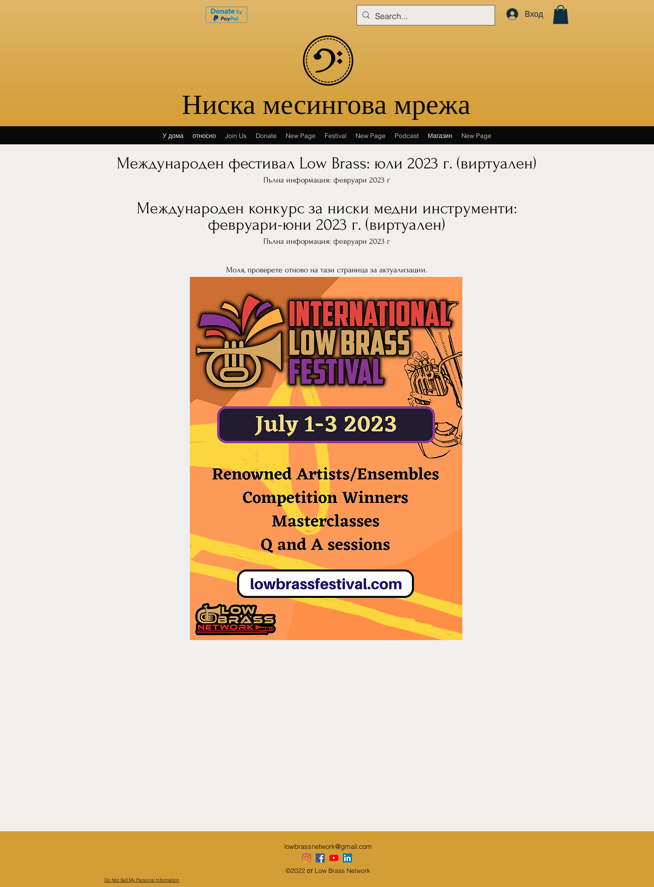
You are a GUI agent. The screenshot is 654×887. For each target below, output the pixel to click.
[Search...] (425, 16)
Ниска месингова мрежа (326, 107)
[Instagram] (306, 857)
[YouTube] (333, 857)
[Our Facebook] (320, 857)
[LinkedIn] (347, 857)
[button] (561, 14)
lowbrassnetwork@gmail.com (328, 846)
